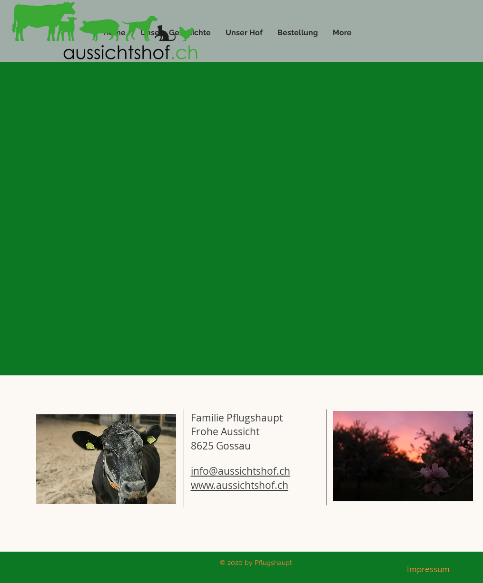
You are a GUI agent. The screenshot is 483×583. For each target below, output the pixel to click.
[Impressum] (428, 569)
